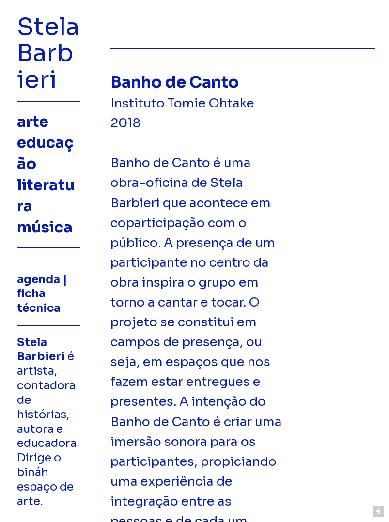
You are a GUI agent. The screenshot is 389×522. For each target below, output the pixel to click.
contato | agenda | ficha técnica (44, 286)
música (45, 227)
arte (32, 121)
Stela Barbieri (48, 53)
